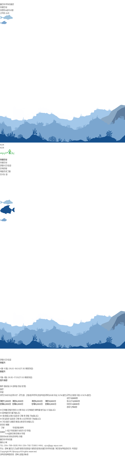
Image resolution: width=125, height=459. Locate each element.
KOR (2, 145)
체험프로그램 (5, 171)
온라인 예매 (4, 424)
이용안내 (3, 7)
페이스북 (3, 442)
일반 (1, 389)
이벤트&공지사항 (7, 10)
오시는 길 (3, 174)
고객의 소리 (4, 13)
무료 (1, 392)
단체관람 (3, 168)
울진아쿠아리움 (6, 439)
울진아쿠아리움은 (7, 4)
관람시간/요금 (5, 165)
